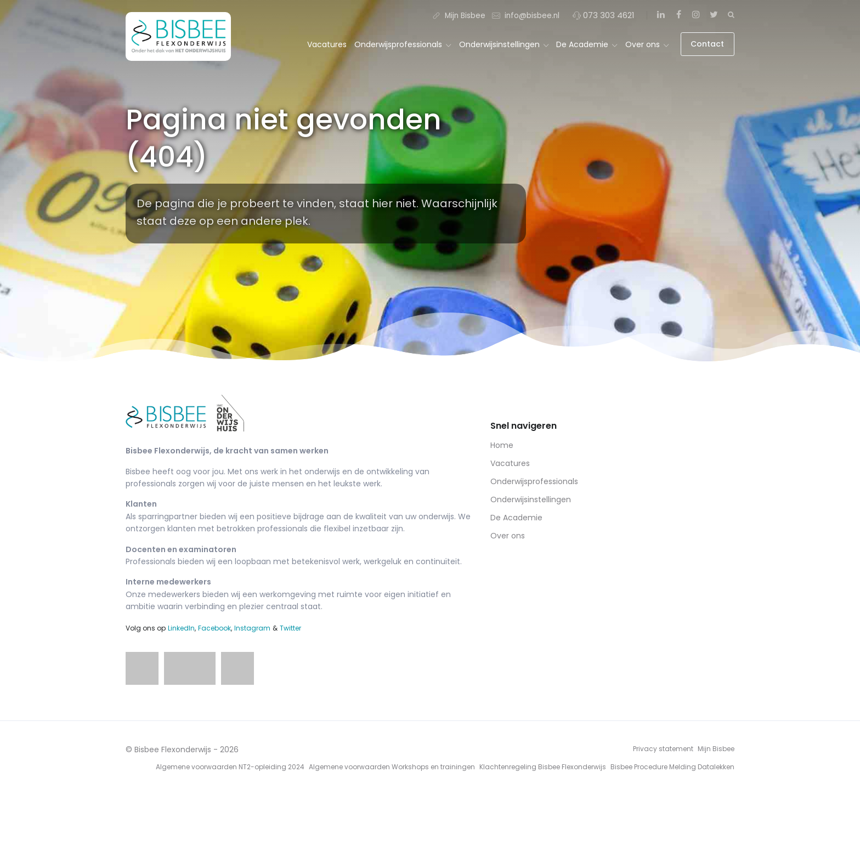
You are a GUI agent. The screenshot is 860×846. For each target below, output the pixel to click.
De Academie (586, 44)
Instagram (252, 628)
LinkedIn (181, 628)
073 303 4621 (604, 15)
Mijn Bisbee (458, 15)
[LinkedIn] (661, 15)
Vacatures (327, 44)
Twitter (290, 628)
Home (501, 445)
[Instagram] (696, 15)
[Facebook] (678, 15)
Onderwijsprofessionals (402, 44)
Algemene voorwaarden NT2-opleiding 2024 (230, 766)
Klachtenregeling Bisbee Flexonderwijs (542, 766)
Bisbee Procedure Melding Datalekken (672, 766)
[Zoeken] (731, 14)
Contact (707, 43)
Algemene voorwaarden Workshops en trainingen (392, 766)
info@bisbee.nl (525, 15)
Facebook (214, 628)
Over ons (647, 44)
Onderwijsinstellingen (503, 44)
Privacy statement (663, 748)
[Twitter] (713, 15)
